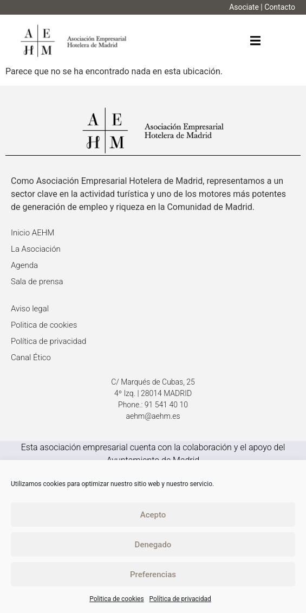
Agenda (24, 265)
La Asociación (36, 249)
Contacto (279, 7)
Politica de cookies (116, 599)
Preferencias (153, 574)
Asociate (244, 7)
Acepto (153, 515)
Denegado (153, 545)
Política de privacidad (180, 599)
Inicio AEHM (32, 233)
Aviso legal (30, 309)
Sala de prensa (37, 281)
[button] (255, 40)
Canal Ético (31, 357)
